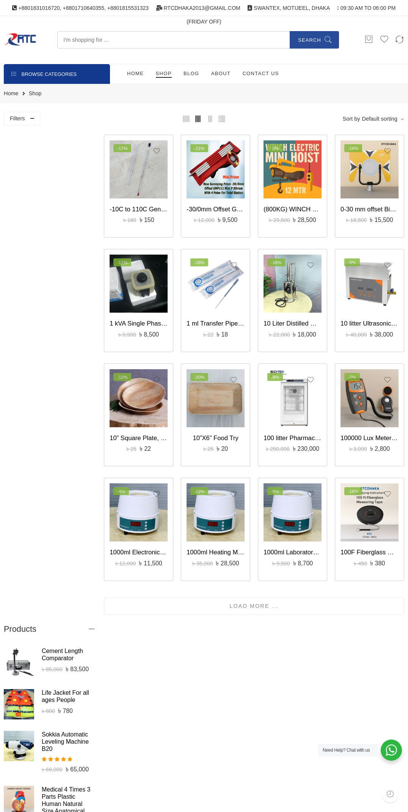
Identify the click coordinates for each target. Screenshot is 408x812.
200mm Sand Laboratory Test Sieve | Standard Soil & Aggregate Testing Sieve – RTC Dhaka (64, 481)
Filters (17, 118)
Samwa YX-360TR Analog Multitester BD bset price (67, 374)
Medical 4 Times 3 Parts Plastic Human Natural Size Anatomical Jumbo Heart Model (66, 318)
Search (309, 40)
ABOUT (221, 73)
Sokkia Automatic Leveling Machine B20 (65, 252)
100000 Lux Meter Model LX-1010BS (370, 433)
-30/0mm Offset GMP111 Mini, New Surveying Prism (219, 207)
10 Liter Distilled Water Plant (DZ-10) (295, 320)
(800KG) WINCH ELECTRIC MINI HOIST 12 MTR (295, 207)
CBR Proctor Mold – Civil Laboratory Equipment (66, 537)
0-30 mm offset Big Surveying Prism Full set (370, 207)
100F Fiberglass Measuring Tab (370, 546)
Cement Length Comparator (62, 165)
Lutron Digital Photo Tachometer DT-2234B (66, 628)
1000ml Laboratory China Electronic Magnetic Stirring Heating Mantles (295, 546)
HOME (135, 73)
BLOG (191, 73)
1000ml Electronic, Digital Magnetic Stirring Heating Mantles (143, 546)
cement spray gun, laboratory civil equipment (66, 583)
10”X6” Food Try (219, 433)
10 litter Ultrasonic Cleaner (370, 320)
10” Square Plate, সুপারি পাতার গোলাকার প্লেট (143, 433)
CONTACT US (260, 73)
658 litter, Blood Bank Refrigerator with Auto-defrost (65, 419)
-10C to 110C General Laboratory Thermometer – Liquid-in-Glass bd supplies (143, 207)
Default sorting (379, 119)
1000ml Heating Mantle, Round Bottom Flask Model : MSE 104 (219, 546)
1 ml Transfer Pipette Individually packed (219, 320)
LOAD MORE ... (256, 599)
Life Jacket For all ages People (65, 207)
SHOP (164, 73)
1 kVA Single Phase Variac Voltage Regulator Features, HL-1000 (143, 320)
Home (11, 93)
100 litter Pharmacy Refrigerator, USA (295, 433)
